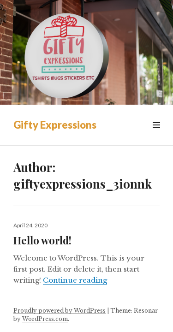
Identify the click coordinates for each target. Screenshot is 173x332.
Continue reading (75, 280)
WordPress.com (45, 318)
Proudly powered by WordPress (59, 310)
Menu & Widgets (156, 135)
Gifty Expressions (54, 125)
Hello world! (42, 240)
